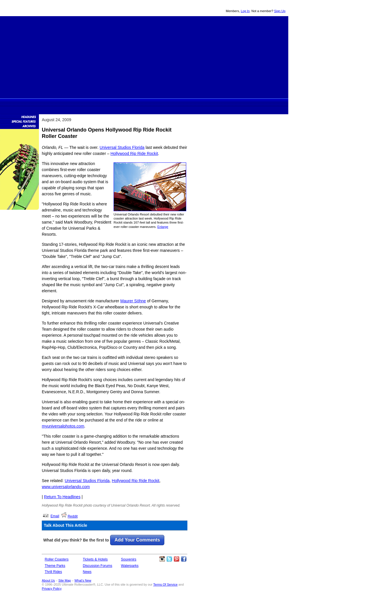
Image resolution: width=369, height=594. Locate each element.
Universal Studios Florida (122, 147)
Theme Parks (112, 102)
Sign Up (279, 11)
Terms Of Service (165, 584)
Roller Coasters (57, 559)
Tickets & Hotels (95, 559)
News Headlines (19, 117)
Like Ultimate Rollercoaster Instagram (162, 559)
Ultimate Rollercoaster (40, 8)
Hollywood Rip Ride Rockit (134, 153)
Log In (245, 11)
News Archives (19, 126)
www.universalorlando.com (66, 486)
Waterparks (130, 566)
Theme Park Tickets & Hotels (151, 102)
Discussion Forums (173, 102)
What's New (82, 580)
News (194, 102)
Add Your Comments (137, 539)
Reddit (73, 516)
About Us (48, 580)
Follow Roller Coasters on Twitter (169, 559)
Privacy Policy (51, 588)
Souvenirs (214, 102)
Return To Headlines (62, 496)
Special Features (19, 121)
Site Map (64, 580)
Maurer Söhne (133, 301)
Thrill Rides (131, 102)
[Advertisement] (144, 56)
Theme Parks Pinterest (176, 559)
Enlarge (162, 226)
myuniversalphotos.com (63, 426)
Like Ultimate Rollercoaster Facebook (184, 559)
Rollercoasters (91, 102)
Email (54, 516)
